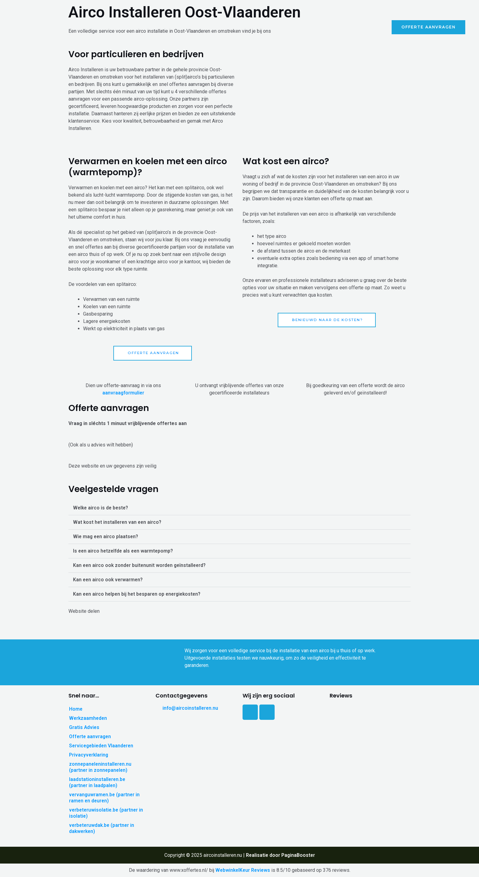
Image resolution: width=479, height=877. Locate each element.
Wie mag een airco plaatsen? (106, 537)
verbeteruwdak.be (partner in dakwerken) (102, 828)
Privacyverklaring (89, 755)
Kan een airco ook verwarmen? (108, 580)
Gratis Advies (365, 27)
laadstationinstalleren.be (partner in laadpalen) (97, 782)
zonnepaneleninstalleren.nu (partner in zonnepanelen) (101, 767)
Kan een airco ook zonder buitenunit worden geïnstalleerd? (141, 565)
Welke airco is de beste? (101, 508)
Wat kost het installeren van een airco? (118, 522)
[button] (239, 508)
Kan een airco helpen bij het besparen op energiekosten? (139, 594)
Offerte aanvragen (90, 736)
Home (284, 27)
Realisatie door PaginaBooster (280, 855)
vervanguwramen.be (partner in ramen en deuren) (105, 798)
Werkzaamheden (320, 27)
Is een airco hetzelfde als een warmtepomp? (124, 551)
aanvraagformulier (123, 393)
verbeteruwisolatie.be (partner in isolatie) (104, 813)
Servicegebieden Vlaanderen (102, 746)
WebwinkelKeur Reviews (242, 870)
